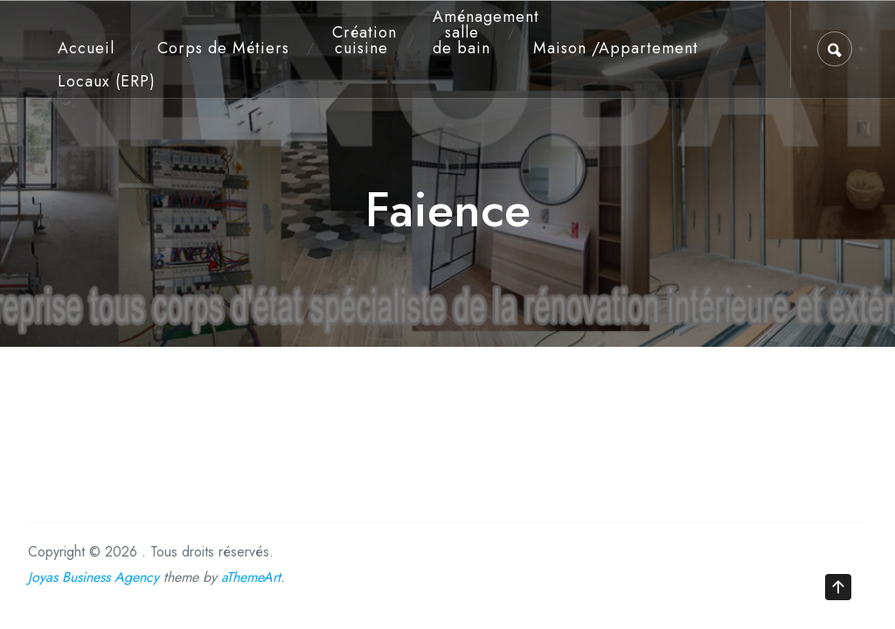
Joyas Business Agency (93, 577)
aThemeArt (251, 577)
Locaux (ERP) (107, 81)
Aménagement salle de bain (467, 32)
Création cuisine (364, 40)
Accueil (86, 48)
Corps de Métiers (223, 48)
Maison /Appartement (615, 48)
